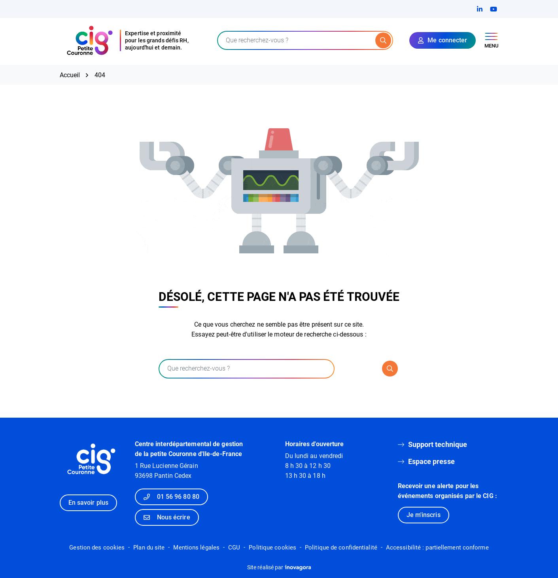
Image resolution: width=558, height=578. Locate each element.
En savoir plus (88, 502)
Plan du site (149, 547)
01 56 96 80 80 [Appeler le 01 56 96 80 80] (171, 496)
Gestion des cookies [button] (97, 547)
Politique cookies (272, 547)
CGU (234, 547)
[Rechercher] (383, 40)
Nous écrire (167, 517)
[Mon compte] (442, 40)
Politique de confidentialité (341, 547)
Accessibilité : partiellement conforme (437, 547)
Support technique (437, 444)
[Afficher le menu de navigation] (491, 40)
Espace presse (431, 461)
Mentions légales (196, 547)
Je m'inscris (424, 515)
